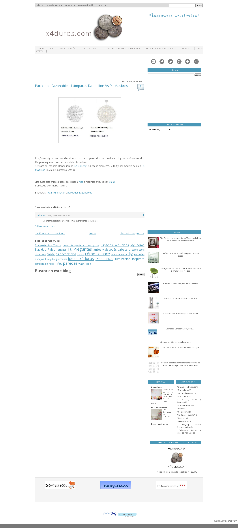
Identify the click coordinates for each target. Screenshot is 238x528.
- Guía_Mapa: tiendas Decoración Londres (189, 425)
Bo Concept (81, 166)
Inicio (41, 48)
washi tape (85, 263)
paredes (70, 263)
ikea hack (104, 258)
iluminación (59, 192)
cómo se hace (97, 253)
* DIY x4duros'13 (184, 390)
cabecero (124, 249)
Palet (51, 249)
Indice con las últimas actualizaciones (175, 342)
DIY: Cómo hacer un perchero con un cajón (180, 347)
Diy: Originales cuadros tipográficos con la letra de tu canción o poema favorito (180, 239)
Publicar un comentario (45, 226)
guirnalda (61, 259)
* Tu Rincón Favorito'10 (187, 415)
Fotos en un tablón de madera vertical (180, 298)
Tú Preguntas (79, 249)
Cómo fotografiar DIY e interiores (123, 48)
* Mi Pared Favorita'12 (186, 393)
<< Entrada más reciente (50, 233)
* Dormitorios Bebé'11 (187, 405)
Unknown (41, 215)
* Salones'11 (182, 408)
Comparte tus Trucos (48, 245)
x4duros (39, 5)
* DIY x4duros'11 (184, 396)
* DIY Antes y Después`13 (188, 387)
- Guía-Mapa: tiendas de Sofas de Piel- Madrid (189, 431)
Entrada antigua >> (132, 233)
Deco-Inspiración (85, 5)
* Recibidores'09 (184, 421)
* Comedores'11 (184, 412)
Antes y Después (67, 48)
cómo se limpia (119, 254)
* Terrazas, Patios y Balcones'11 (189, 401)
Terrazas (61, 249)
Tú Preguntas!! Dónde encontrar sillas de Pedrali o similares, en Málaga (181, 269)
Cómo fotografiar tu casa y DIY (81, 245)
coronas (80, 254)
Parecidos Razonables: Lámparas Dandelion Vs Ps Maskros (81, 85)
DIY (51, 48)
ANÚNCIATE (186, 48)
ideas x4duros (81, 258)
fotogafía (50, 259)
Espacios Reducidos (115, 245)
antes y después (105, 249)
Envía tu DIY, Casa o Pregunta (161, 48)
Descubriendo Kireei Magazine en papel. (180, 313)
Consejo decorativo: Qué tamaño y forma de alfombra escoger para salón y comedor (180, 364)
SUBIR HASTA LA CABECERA (225, 521)
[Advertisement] (90, 66)
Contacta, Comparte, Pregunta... (180, 328)
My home (137, 245)
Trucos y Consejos (90, 48)
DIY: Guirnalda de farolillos (167, 412)
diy (130, 253)
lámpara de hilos (44, 263)
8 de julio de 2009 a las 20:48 (59, 215)
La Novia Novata (54, 5)
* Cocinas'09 (182, 418)
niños (58, 263)
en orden (139, 254)
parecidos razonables (79, 192)
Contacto (101, 5)
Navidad (41, 249)
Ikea (49, 192)
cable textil (138, 249)
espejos (39, 259)
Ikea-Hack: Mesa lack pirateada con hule (180, 283)
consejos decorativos (61, 254)
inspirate (138, 259)
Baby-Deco (69, 5)
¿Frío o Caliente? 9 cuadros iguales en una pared (181, 254)
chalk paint (40, 254)
